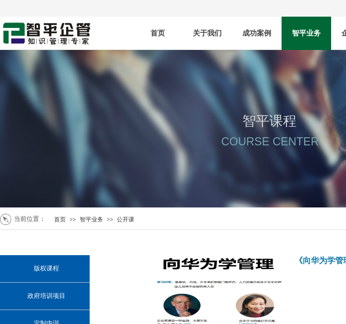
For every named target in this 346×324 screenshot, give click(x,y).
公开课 (125, 219)
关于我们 (207, 33)
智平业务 (306, 33)
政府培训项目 (46, 295)
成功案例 (256, 33)
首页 (157, 33)
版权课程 (46, 268)
